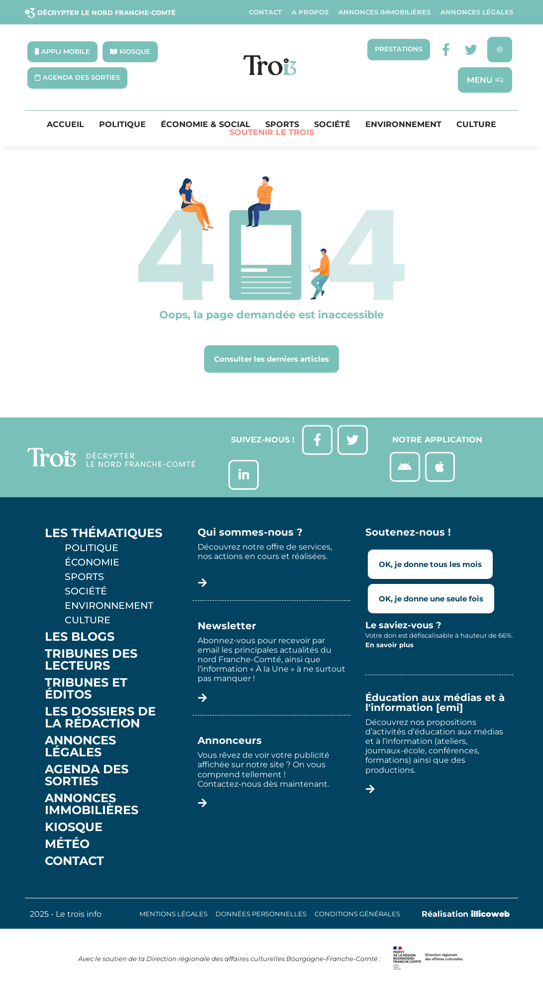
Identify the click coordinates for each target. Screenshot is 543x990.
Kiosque (74, 827)
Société (332, 125)
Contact (265, 12)
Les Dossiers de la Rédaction (100, 717)
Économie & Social (205, 125)
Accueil (65, 125)
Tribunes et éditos (86, 689)
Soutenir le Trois (271, 133)
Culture (476, 125)
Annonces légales (476, 12)
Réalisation (466, 914)
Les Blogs (79, 637)
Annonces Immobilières (384, 12)
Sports (282, 125)
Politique (122, 125)
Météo (67, 844)
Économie (92, 562)
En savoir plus (389, 645)
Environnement (403, 125)
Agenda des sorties (86, 775)
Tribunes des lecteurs (91, 660)
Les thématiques (103, 533)
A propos (310, 12)
